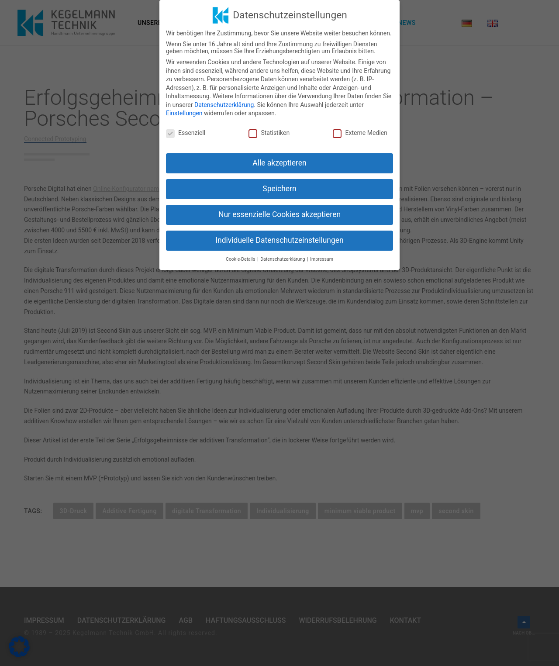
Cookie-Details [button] (241, 259)
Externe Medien (360, 132)
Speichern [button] (279, 188)
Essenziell (185, 132)
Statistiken (269, 132)
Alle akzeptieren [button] (279, 163)
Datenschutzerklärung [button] (283, 259)
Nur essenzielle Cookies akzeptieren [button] (279, 214)
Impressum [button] (321, 259)
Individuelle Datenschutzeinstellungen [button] (279, 239)
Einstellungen (184, 113)
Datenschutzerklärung (224, 104)
